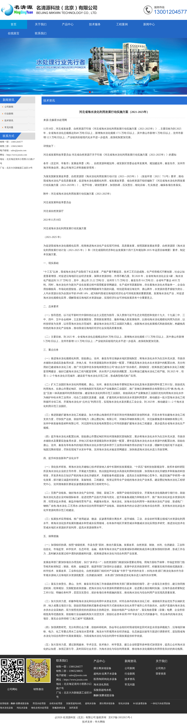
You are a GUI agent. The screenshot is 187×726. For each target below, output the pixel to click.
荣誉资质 (161, 673)
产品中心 (68, 24)
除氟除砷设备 (58, 707)
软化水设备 (124, 703)
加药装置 (73, 707)
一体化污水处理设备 (160, 703)
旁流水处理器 (39, 703)
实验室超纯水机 (102, 690)
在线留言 (13, 33)
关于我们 (40, 24)
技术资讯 (9, 120)
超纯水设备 (90, 703)
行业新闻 (9, 113)
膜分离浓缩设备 (102, 668)
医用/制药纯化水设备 (105, 679)
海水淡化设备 (6, 707)
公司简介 (161, 668)
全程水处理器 (55, 703)
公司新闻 (9, 106)
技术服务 (95, 24)
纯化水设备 (22, 707)
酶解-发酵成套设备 (20, 703)
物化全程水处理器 (40, 707)
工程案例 (122, 24)
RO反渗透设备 (140, 703)
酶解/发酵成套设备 (104, 695)
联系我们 (40, 33)
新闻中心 (149, 24)
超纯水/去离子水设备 (105, 673)
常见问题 (9, 127)
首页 (13, 24)
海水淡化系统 (101, 684)
